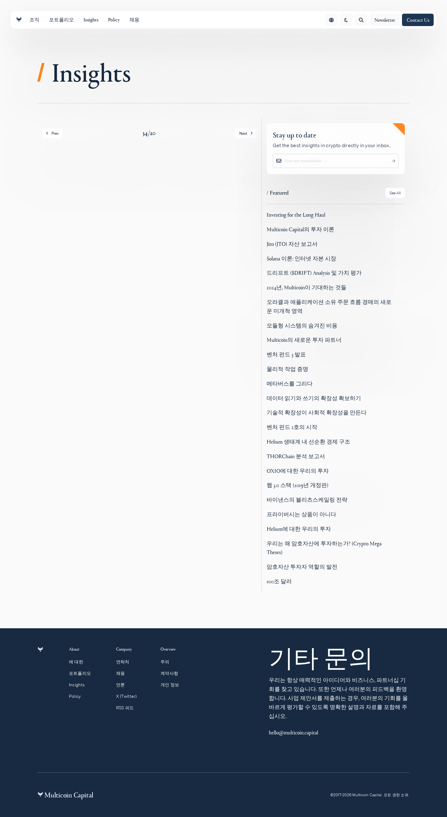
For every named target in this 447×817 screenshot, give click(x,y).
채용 (123, 673)
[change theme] (346, 20)
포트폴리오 (83, 673)
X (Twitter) (129, 696)
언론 (123, 684)
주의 (167, 661)
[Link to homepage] (19, 19)
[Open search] (361, 20)
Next (245, 133)
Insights (80, 684)
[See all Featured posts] (395, 193)
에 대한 (79, 661)
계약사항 (172, 673)
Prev (52, 133)
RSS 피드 (128, 707)
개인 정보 (172, 684)
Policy (78, 696)
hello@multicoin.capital (293, 732)
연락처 (125, 661)
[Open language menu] (331, 20)
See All (395, 193)
